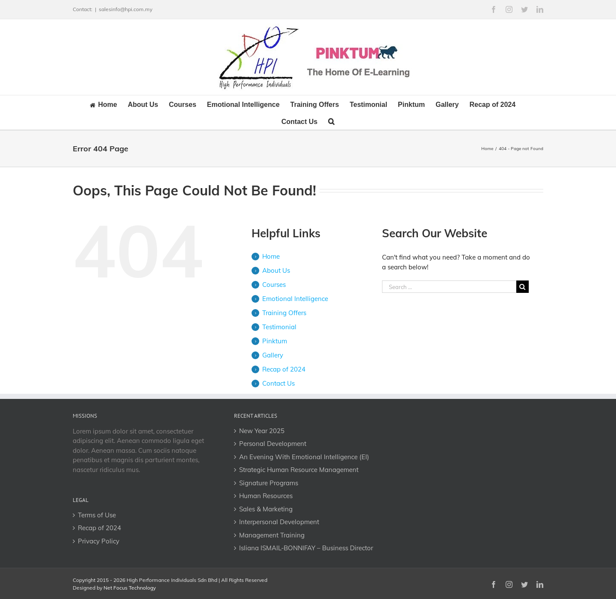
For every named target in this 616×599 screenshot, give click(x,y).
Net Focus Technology (130, 587)
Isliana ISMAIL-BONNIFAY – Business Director (306, 548)
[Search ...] (449, 286)
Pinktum (274, 341)
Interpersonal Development (279, 522)
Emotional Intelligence (295, 299)
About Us (276, 270)
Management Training (272, 535)
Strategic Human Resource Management (298, 470)
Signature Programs (268, 483)
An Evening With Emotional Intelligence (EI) (304, 457)
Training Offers (284, 313)
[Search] (331, 121)
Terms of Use (97, 515)
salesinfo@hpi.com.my (125, 9)
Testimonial (279, 327)
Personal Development (272, 444)
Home (271, 256)
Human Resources (266, 496)
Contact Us (278, 383)
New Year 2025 (261, 431)
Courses (274, 284)
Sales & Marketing (266, 509)
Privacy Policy (98, 541)
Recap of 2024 (283, 369)
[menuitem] (109, 103)
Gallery (272, 355)
